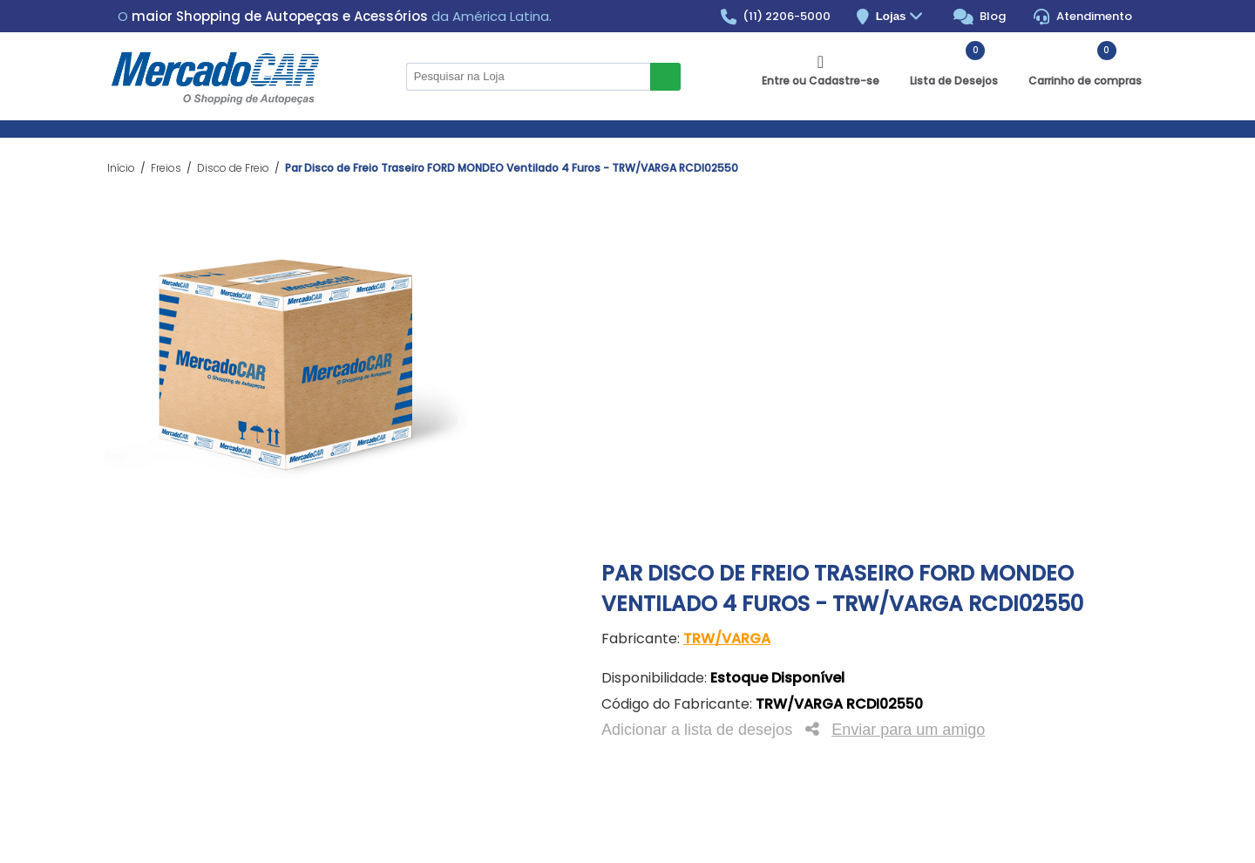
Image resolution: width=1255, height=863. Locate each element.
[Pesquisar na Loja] (528, 77)
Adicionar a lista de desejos (696, 729)
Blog (980, 16)
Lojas (901, 17)
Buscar (665, 77)
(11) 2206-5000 (776, 16)
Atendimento (1083, 16)
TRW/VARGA (726, 639)
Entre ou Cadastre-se (820, 80)
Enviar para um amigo (908, 729)
